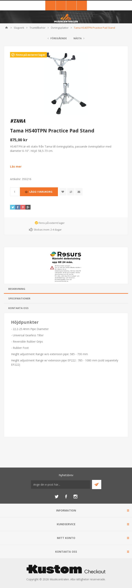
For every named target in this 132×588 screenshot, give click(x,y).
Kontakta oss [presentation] (18, 308)
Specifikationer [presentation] (19, 298)
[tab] (66, 289)
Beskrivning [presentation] (16, 289)
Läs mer (15, 166)
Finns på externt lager (30, 55)
